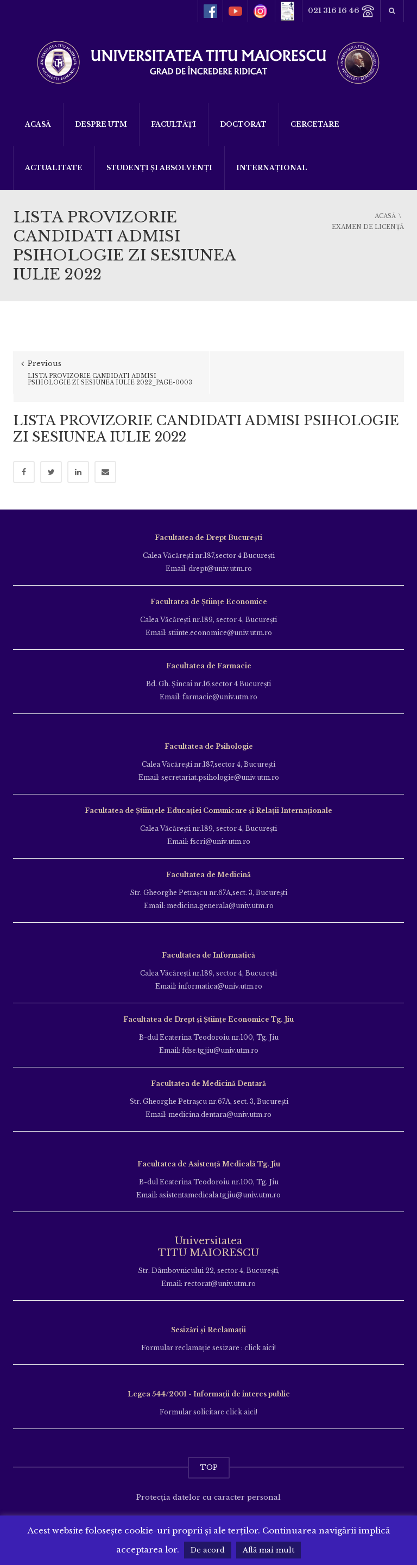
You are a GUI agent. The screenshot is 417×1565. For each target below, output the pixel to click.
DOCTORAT (243, 124)
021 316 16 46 (341, 11)
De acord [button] (208, 1550)
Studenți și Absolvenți (159, 168)
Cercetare (314, 124)
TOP (209, 1459)
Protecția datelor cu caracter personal (208, 1489)
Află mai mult (268, 1550)
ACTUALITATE (54, 168)
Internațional (271, 168)
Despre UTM (101, 124)
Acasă (38, 124)
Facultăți (173, 124)
